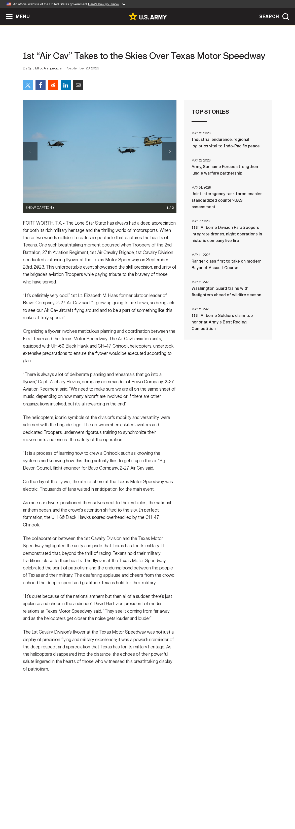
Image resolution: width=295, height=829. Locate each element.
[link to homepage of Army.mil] (147, 16)
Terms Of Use (117, 807)
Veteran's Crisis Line (242, 807)
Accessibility (152, 807)
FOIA (178, 807)
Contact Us (62, 807)
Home (37, 807)
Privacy (88, 807)
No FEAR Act (202, 807)
